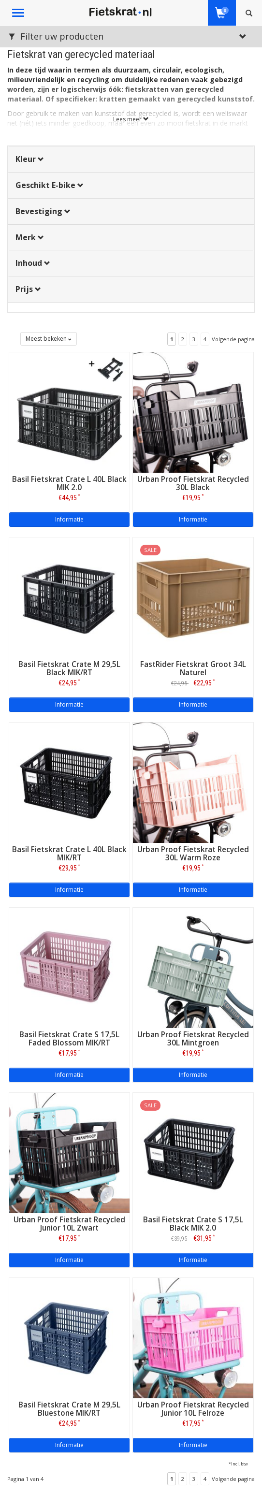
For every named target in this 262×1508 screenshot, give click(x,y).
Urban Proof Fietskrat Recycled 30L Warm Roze (193, 853)
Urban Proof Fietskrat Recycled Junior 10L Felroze (193, 1409)
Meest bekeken (49, 338)
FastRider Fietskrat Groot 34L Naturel (193, 668)
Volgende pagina (233, 339)
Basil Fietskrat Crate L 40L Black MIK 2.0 (69, 483)
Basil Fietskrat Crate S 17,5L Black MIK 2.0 (193, 1224)
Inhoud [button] (32, 263)
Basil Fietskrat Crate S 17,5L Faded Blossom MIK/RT (69, 1039)
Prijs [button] (28, 289)
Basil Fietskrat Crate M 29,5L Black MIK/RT (69, 668)
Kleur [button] (29, 159)
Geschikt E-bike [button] (49, 185)
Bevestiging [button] (43, 211)
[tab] (131, 159)
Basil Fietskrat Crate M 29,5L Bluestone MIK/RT (69, 1409)
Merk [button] (29, 237)
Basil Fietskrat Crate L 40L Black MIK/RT (69, 853)
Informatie (69, 519)
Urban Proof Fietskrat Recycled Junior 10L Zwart (69, 1224)
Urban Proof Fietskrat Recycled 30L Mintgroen (193, 1039)
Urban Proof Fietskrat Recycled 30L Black (193, 483)
